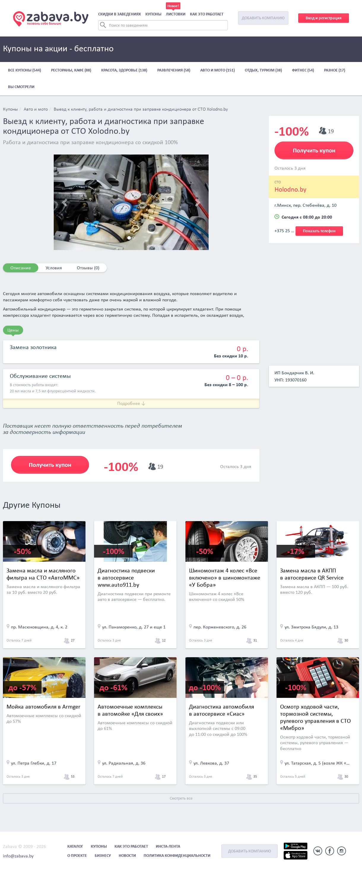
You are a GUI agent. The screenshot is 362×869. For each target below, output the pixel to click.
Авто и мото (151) (217, 70)
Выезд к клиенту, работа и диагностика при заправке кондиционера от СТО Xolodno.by (141, 109)
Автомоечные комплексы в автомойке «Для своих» (130, 710)
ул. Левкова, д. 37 (211, 763)
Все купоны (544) (24, 70)
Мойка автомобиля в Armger (43, 706)
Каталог (75, 846)
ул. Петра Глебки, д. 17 (33, 763)
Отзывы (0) (88, 267)
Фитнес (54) (303, 70)
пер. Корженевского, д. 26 (219, 627)
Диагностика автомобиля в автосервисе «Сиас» (221, 710)
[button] (65, 202)
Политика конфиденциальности (177, 855)
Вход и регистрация (324, 17)
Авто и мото (36, 109)
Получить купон (50, 465)
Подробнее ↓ (131, 403)
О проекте (77, 855)
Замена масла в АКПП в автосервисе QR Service (312, 574)
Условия (54, 267)
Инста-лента (168, 846)
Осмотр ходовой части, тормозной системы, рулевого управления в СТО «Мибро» (315, 717)
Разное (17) (334, 70)
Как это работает (206, 14)
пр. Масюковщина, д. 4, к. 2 (39, 627)
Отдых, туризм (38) (263, 70)
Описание (20, 267)
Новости (127, 855)
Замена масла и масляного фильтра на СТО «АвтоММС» (43, 574)
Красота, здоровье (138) (124, 70)
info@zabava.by (18, 856)
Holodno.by (290, 189)
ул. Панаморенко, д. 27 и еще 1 (134, 627)
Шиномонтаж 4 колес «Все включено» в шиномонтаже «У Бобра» (224, 577)
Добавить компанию (263, 17)
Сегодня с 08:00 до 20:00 (307, 217)
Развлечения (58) (173, 70)
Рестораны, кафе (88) (71, 70)
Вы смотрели (21, 86)
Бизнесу (103, 855)
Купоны (153, 14)
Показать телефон (319, 230)
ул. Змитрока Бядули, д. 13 (311, 627)
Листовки (175, 14)
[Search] (163, 25)
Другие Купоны (32, 504)
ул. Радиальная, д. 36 (123, 763)
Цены (13, 330)
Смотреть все (181, 798)
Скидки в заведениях (119, 14)
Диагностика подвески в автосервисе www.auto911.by (126, 577)
